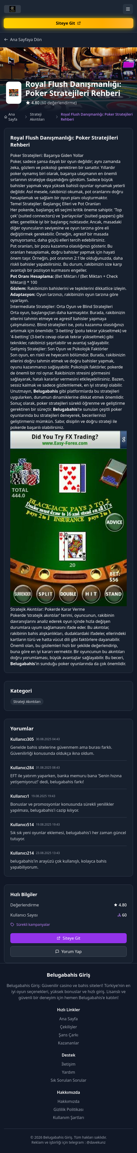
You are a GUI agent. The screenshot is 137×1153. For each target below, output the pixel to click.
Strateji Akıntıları (37, 117)
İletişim (68, 1064)
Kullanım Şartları (68, 1117)
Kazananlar (68, 1043)
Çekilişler (68, 1027)
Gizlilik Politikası (68, 1109)
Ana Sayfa (10, 117)
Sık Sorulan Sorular (68, 1080)
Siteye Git (68, 938)
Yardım (68, 1072)
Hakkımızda (68, 1101)
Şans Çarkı (68, 1035)
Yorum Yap (68, 951)
